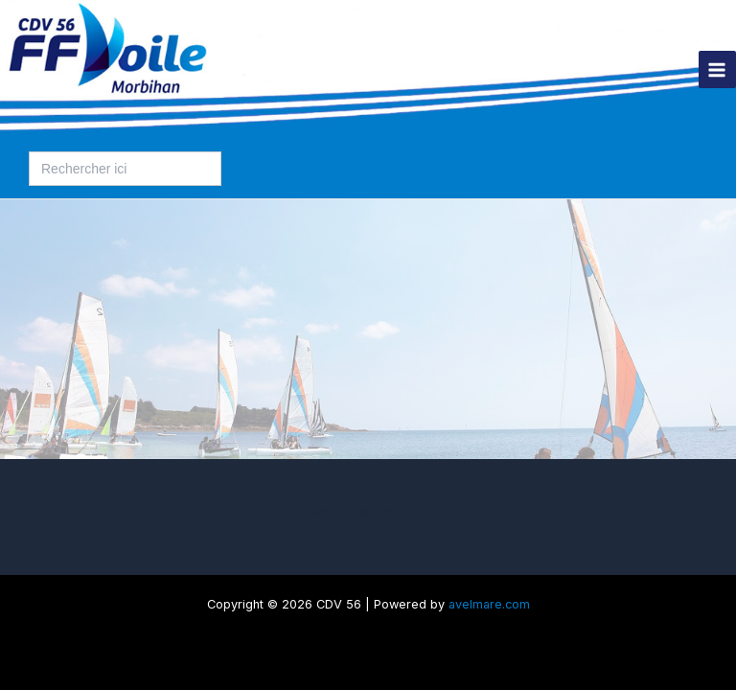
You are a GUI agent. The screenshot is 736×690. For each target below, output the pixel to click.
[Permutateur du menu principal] (717, 69)
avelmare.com (489, 604)
